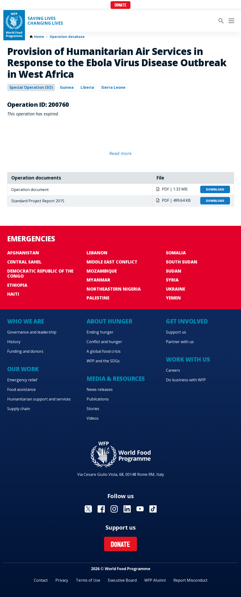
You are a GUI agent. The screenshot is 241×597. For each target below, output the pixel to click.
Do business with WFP (186, 379)
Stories (93, 408)
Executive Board (122, 580)
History (13, 341)
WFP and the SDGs (103, 361)
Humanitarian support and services (39, 399)
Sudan (173, 271)
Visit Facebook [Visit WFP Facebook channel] (101, 509)
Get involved (187, 321)
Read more (120, 153)
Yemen (173, 298)
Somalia (176, 253)
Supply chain (18, 408)
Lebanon (97, 253)
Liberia (87, 87)
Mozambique (102, 271)
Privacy (61, 580)
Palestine (98, 298)
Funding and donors (25, 351)
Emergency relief (22, 379)
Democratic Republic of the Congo (40, 273)
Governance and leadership (31, 332)
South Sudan (181, 262)
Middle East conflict (112, 262)
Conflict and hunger (104, 341)
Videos (93, 418)
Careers (173, 370)
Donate (120, 5)
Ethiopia (17, 285)
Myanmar (98, 280)
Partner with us (180, 341)
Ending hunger (100, 332)
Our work (23, 369)
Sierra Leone (113, 87)
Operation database (67, 37)
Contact (41, 580)
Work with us (188, 359)
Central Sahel (24, 262)
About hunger (109, 321)
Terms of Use (88, 580)
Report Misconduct (190, 580)
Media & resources (116, 378)
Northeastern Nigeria (114, 289)
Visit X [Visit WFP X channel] (88, 509)
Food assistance (21, 389)
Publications (98, 399)
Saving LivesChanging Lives (45, 21)
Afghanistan (23, 253)
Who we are (25, 321)
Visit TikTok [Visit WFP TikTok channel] (153, 509)
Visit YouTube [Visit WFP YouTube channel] (140, 509)
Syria (172, 280)
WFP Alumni (155, 580)
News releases (100, 389)
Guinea (67, 87)
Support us (176, 332)
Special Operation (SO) (31, 87)
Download (215, 189)
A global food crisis (104, 351)
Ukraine (175, 289)
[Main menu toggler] (230, 20)
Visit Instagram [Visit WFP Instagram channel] (114, 509)
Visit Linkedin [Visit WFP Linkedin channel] (127, 509)
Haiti (13, 294)
